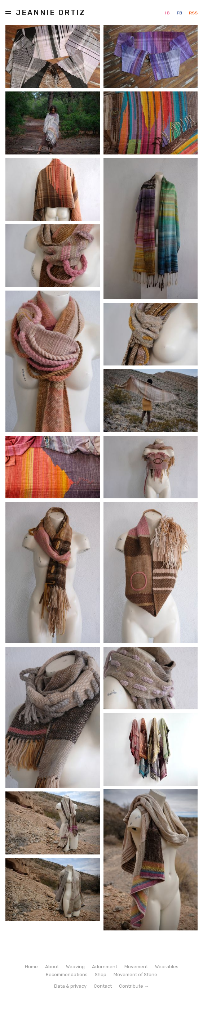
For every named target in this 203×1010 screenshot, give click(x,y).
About (52, 966)
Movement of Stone (135, 974)
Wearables (166, 966)
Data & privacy (70, 986)
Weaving (75, 966)
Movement (136, 966)
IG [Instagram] (168, 12)
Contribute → (134, 986)
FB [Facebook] (180, 12)
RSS (193, 12)
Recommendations (67, 974)
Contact (103, 986)
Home (31, 966)
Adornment (104, 966)
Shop (100, 974)
